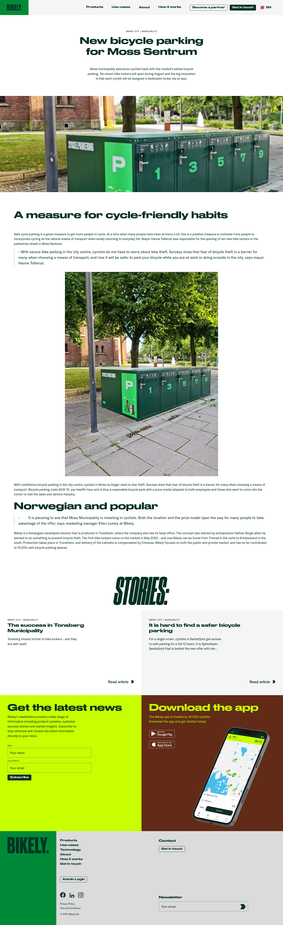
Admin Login (73, 879)
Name (10, 745)
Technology (70, 850)
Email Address (13, 761)
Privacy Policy (67, 903)
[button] (144, 7)
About (65, 854)
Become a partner (208, 7)
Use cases (121, 7)
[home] (14, 7)
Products (94, 7)
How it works (169, 7)
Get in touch (243, 7)
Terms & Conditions (70, 908)
